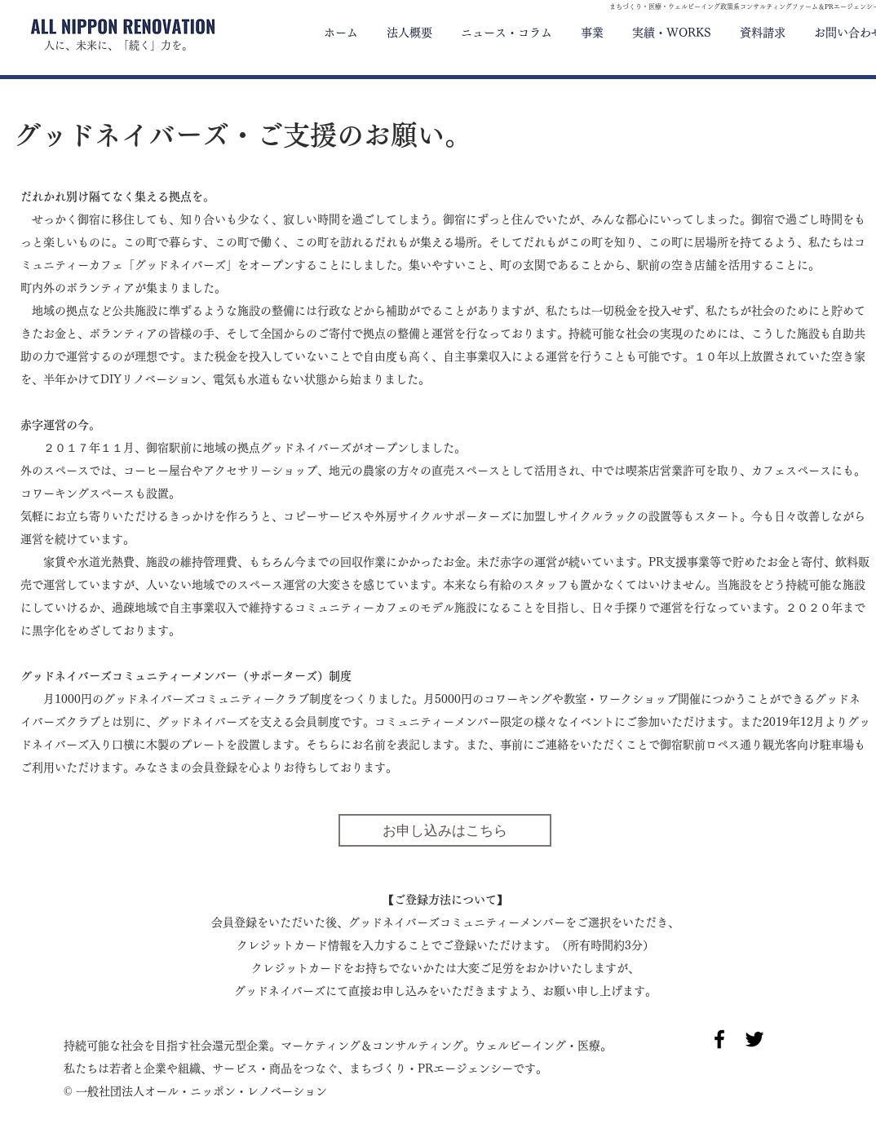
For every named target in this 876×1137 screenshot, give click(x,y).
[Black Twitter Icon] (754, 1039)
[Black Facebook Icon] (719, 1039)
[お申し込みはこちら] (444, 830)
